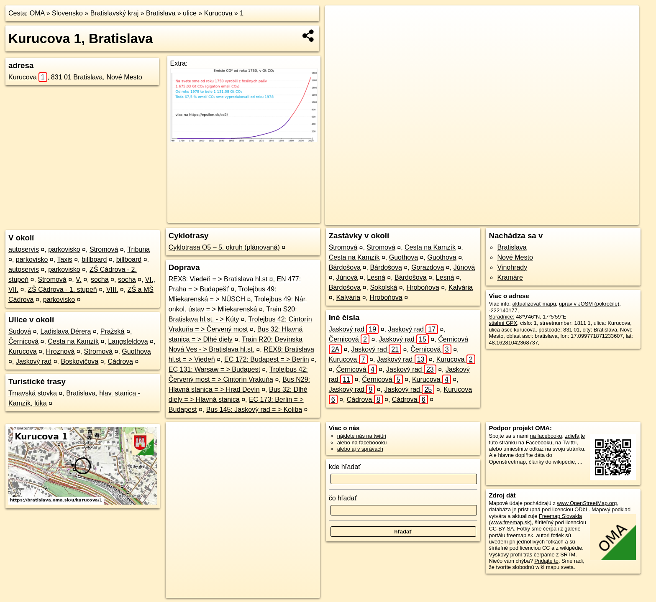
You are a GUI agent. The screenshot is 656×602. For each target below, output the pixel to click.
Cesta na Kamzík (73, 341)
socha (100, 279)
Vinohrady (512, 267)
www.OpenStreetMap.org (587, 503)
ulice (190, 13)
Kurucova (218, 13)
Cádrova (120, 361)
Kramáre (510, 277)
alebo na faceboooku (362, 442)
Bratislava (160, 13)
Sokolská (383, 287)
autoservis (23, 249)
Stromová (104, 249)
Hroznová (60, 351)
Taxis (64, 259)
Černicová (23, 341)
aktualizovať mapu (534, 304)
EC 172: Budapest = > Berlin (266, 359)
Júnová (464, 267)
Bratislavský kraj (114, 13)
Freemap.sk (526, 218)
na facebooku (546, 436)
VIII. (112, 289)
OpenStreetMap (482, 218)
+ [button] (339, 19)
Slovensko (67, 13)
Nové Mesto (515, 257)
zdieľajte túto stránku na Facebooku (537, 439)
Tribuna (138, 249)
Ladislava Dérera (66, 331)
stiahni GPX (503, 323)
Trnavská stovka (32, 393)
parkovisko (64, 249)
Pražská (112, 331)
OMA (37, 13)
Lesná (376, 277)
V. (79, 279)
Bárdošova (345, 267)
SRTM (567, 554)
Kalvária (460, 287)
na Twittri (566, 442)
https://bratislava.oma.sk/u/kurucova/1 (595, 218)
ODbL (581, 509)
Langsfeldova (128, 341)
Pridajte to (546, 561)
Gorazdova (427, 267)
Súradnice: (501, 317)
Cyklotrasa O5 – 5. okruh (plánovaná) (224, 247)
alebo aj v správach (360, 449)
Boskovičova (79, 361)
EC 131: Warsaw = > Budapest (214, 369)
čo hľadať (343, 498)
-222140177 (503, 310)
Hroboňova (423, 287)
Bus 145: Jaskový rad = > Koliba (254, 409)
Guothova (136, 351)
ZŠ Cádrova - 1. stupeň (62, 289)
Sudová (19, 331)
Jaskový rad (33, 361)
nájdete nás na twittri (361, 436)
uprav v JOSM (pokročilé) (589, 304)
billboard (94, 259)
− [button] (339, 32)
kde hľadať (345, 466)
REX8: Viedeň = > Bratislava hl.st (218, 279)
